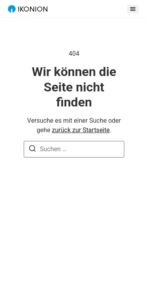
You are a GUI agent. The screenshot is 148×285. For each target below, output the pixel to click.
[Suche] (32, 149)
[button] (133, 9)
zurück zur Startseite (81, 130)
